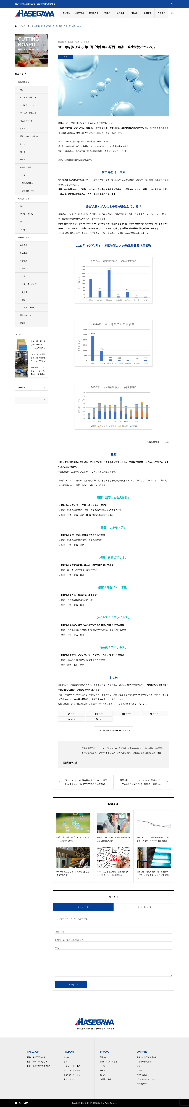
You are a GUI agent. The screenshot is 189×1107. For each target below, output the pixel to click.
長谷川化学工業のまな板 (37, 1062)
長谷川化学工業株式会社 (147, 1057)
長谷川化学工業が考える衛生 (39, 1066)
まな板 (22, 175)
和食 (23, 269)
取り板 (22, 152)
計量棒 (22, 128)
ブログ (107, 13)
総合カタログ (142, 1084)
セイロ (22, 144)
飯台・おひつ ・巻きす (29, 136)
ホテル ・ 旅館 (28, 307)
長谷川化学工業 (73, 42)
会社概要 (120, 13)
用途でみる (80, 13)
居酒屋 (24, 292)
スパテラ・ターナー (28, 105)
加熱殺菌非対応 (28, 191)
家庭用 (22, 323)
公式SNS (147, 13)
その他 (22, 230)
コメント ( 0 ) (83, 907)
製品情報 (66, 13)
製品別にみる (23, 82)
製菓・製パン (25, 315)
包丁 (22, 90)
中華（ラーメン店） (30, 284)
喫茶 (23, 300)
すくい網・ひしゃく (28, 113)
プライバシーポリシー (146, 1079)
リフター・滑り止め (28, 97)
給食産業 (23, 245)
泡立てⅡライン (26, 121)
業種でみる (93, 13)
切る (22, 206)
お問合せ (134, 13)
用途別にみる (23, 199)
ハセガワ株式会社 (144, 1062)
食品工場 (23, 253)
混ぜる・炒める (26, 214)
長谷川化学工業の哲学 (36, 1057)
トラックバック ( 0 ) (143, 907)
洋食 (23, 276)
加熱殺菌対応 (27, 183)
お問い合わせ (142, 1075)
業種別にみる (23, 237)
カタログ (161, 13)
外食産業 (23, 261)
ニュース (140, 1070)
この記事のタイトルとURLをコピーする (113, 730)
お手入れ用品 (25, 167)
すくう (22, 222)
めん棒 (22, 160)
